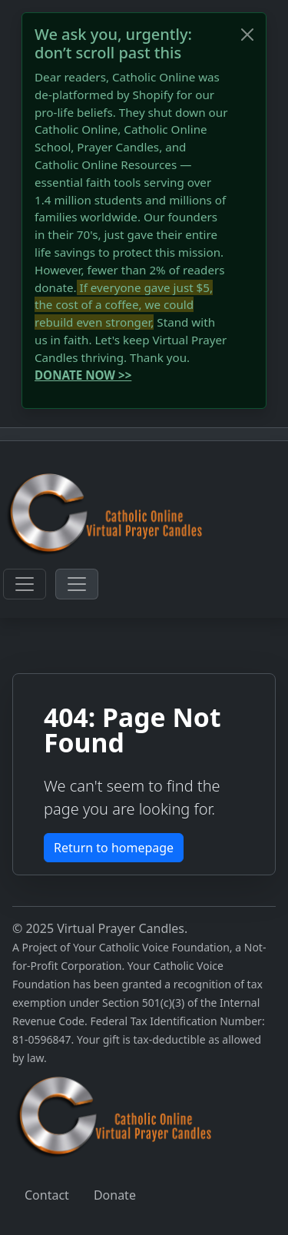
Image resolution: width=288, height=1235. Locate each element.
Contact (47, 1195)
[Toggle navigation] (24, 584)
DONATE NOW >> (83, 375)
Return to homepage (114, 847)
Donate (115, 1195)
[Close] (247, 34)
